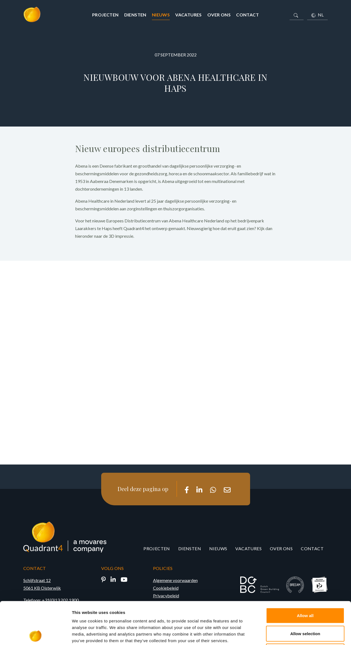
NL (317, 15)
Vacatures (188, 14)
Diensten (135, 14)
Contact (247, 14)
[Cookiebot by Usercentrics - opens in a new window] (36, 634)
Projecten (105, 14)
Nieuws (161, 14)
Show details (288, 634)
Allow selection (305, 591)
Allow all (305, 573)
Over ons (219, 14)
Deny (305, 609)
